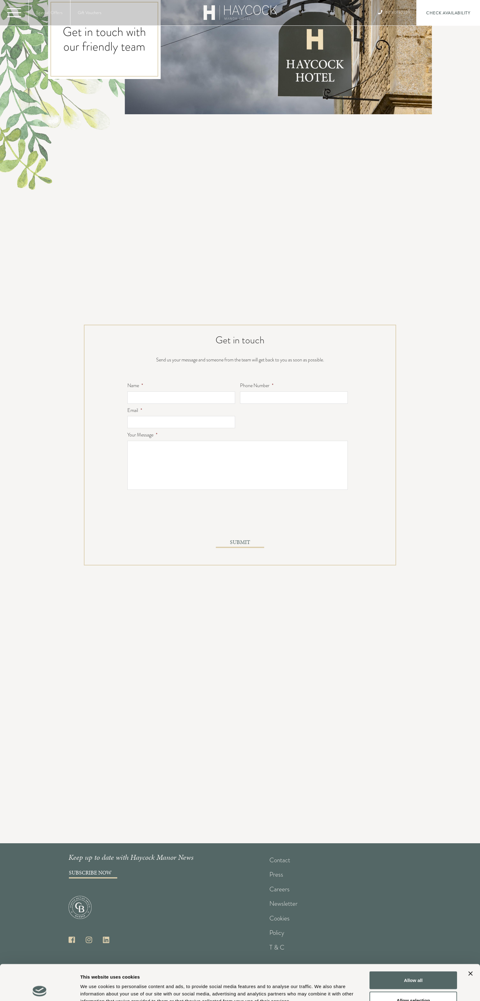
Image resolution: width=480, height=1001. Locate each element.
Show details (321, 985)
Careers (279, 889)
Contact (279, 860)
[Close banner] (470, 938)
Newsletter (283, 903)
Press (276, 874)
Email (134, 410)
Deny (413, 984)
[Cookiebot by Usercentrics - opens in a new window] (39, 989)
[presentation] (173, 518)
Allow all (413, 944)
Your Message (142, 435)
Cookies (279, 918)
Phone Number (256, 386)
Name (135, 386)
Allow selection (413, 964)
